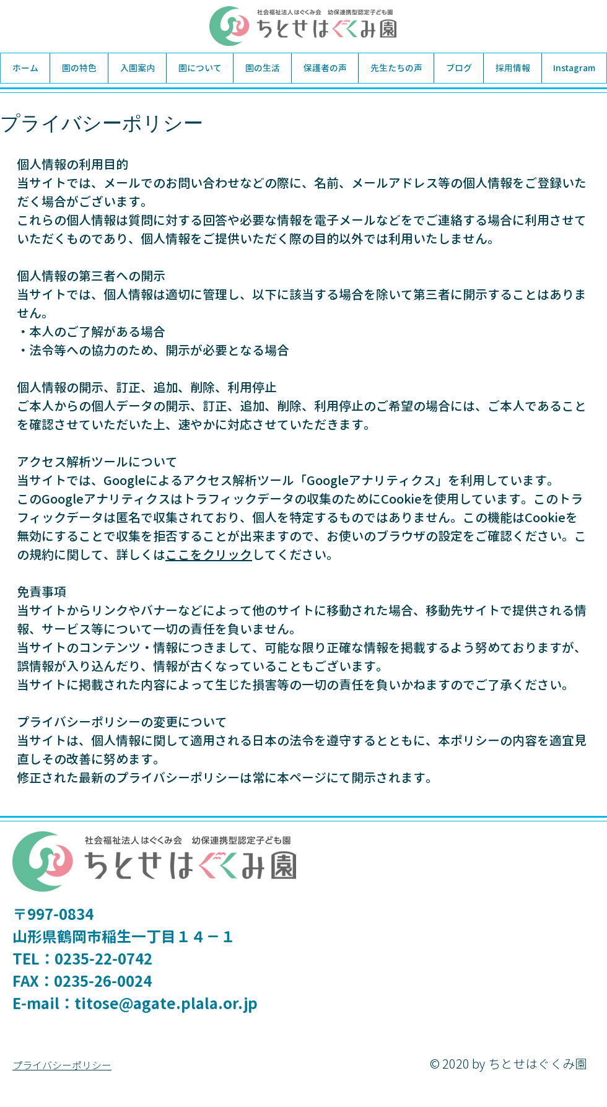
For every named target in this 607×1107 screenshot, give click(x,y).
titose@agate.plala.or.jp (166, 1003)
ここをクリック (208, 554)
